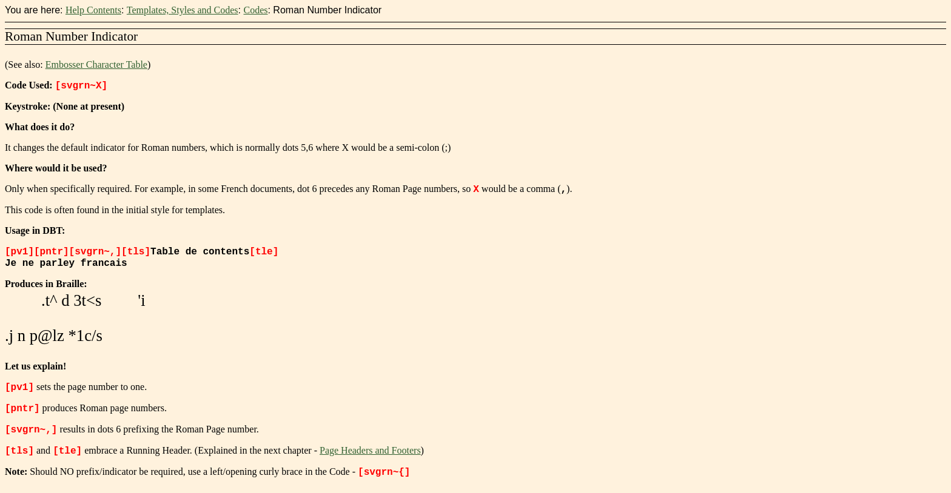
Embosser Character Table (96, 64)
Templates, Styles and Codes (182, 10)
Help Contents (93, 10)
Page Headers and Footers (370, 456)
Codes (255, 10)
